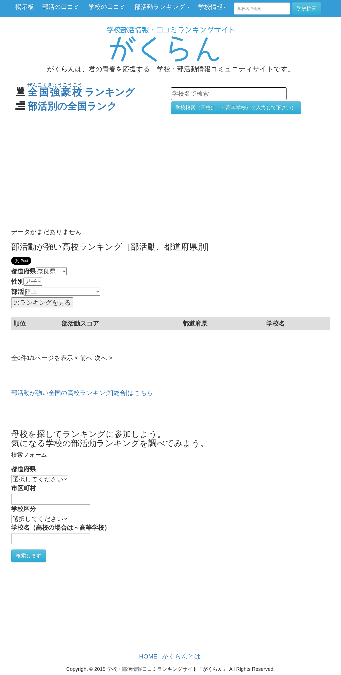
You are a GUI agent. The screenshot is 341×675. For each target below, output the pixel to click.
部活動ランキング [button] (162, 6)
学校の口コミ (107, 6)
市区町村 (23, 488)
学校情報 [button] (211, 6)
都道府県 (23, 271)
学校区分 (23, 508)
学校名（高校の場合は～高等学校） (60, 527)
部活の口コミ (61, 6)
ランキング (81, 92)
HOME (148, 656)
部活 (17, 291)
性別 (17, 281)
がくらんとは (181, 656)
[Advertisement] (170, 162)
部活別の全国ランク (72, 106)
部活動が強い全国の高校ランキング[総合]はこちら (82, 392)
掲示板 (24, 6)
